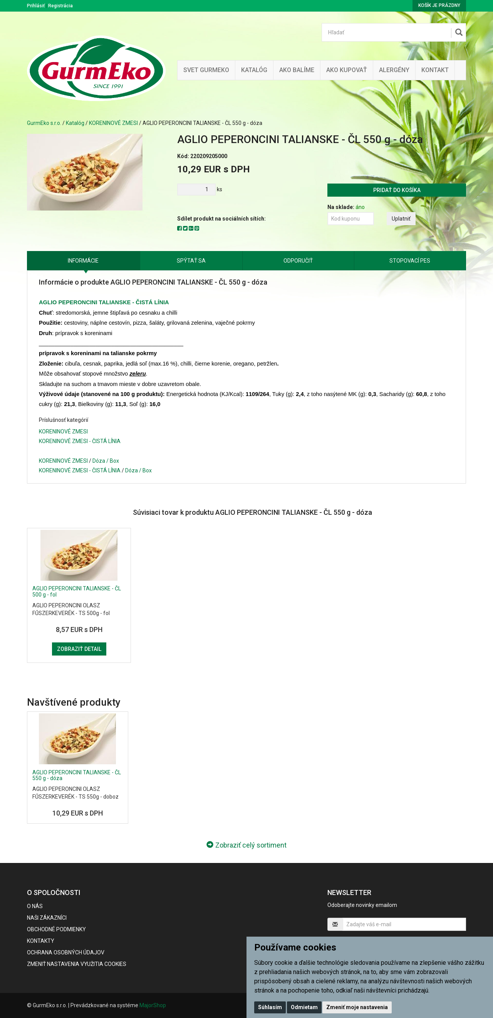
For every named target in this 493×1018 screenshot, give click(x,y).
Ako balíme (296, 70)
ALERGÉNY (394, 70)
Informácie (83, 261)
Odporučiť (298, 261)
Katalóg (75, 123)
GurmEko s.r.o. (44, 123)
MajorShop (152, 1005)
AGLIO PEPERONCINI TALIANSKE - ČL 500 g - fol (76, 591)
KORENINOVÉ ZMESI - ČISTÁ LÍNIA (80, 441)
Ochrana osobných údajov (65, 952)
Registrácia (60, 5)
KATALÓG (254, 70)
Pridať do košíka (397, 190)
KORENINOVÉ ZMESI (113, 123)
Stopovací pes (409, 261)
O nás (35, 906)
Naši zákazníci (47, 918)
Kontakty (40, 941)
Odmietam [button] (304, 1007)
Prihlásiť (36, 5)
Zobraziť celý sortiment (246, 845)
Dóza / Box (105, 461)
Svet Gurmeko (206, 70)
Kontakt (435, 70)
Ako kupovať (346, 70)
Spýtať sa (191, 261)
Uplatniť (401, 219)
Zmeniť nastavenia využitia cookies (76, 964)
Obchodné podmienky (56, 929)
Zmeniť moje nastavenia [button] (357, 1007)
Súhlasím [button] (270, 1007)
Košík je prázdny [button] (439, 5)
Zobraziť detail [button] (79, 649)
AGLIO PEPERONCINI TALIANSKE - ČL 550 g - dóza (76, 775)
